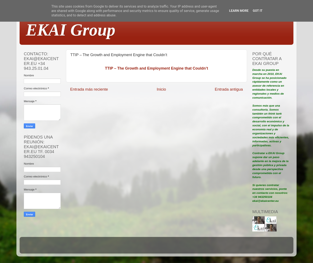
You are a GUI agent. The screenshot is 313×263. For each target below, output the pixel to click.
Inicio (161, 89)
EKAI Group (70, 30)
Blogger (184, 247)
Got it (257, 11)
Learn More (239, 11)
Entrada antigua (229, 89)
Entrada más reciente (89, 89)
